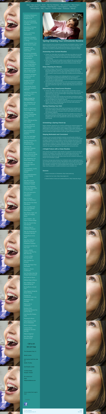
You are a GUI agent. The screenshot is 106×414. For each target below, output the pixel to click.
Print (26, 410)
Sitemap (30, 410)
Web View (80, 412)
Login (81, 410)
